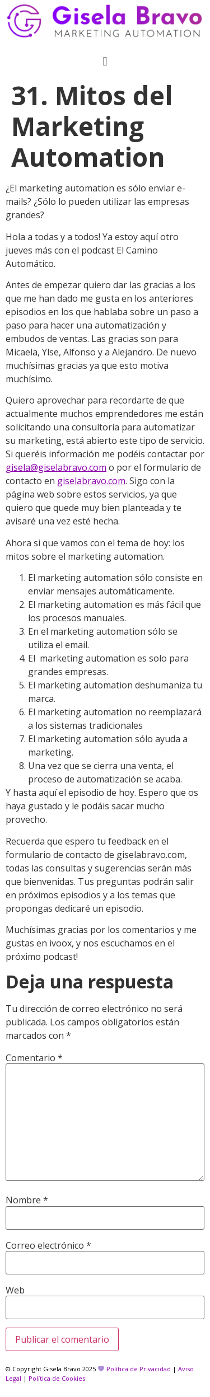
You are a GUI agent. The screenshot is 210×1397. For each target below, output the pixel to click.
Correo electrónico (48, 1245)
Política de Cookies (57, 1378)
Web (15, 1290)
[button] (105, 61)
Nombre (27, 1200)
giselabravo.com (91, 481)
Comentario (34, 1057)
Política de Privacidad (138, 1369)
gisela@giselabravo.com (56, 467)
